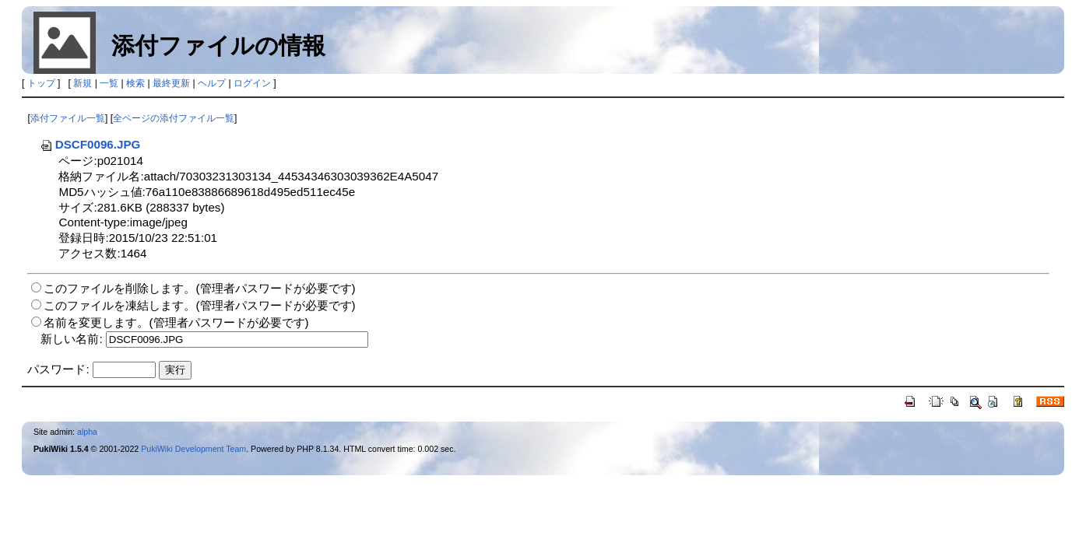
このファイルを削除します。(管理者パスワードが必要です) (199, 288)
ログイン (252, 83)
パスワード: (58, 369)
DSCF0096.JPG (90, 144)
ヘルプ (212, 83)
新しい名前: (71, 338)
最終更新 (171, 83)
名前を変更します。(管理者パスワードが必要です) (176, 322)
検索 (135, 83)
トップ (41, 83)
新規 (82, 83)
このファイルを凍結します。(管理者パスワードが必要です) (199, 305)
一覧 (109, 83)
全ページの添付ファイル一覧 (173, 118)
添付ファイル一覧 (67, 118)
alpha (87, 431)
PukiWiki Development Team (193, 448)
